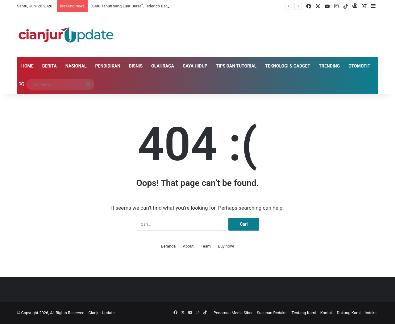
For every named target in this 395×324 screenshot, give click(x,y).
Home (27, 66)
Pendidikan (107, 66)
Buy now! (226, 246)
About (188, 246)
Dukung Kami (349, 312)
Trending (329, 66)
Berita (49, 66)
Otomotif (359, 66)
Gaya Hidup (195, 66)
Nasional (76, 66)
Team (206, 246)
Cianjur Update (101, 312)
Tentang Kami (304, 312)
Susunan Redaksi (272, 312)
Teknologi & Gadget (287, 66)
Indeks (370, 312)
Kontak (326, 312)
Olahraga (162, 66)
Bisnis (136, 66)
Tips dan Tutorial (236, 66)
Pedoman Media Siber (233, 312)
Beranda (168, 246)
